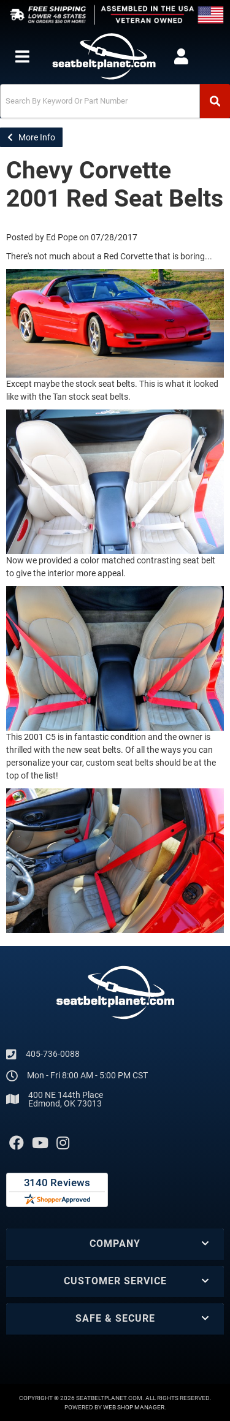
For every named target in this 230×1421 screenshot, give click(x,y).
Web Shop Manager (133, 1407)
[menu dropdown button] (22, 56)
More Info (31, 137)
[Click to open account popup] (181, 56)
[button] (115, 101)
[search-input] (100, 101)
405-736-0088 (53, 1054)
